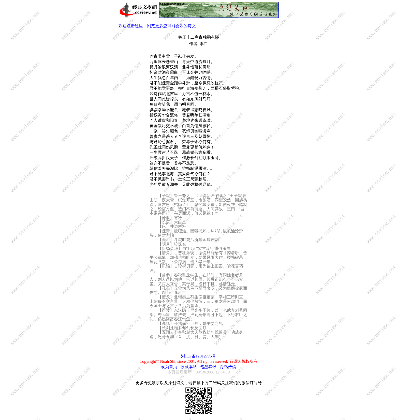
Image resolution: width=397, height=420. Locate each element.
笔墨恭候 (208, 367)
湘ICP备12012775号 (198, 356)
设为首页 (169, 367)
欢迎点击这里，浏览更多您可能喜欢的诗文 (157, 26)
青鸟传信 (228, 367)
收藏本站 (189, 367)
